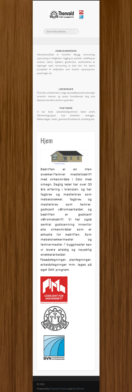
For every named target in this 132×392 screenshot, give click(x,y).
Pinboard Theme (58, 388)
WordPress (78, 388)
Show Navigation (86, 31)
